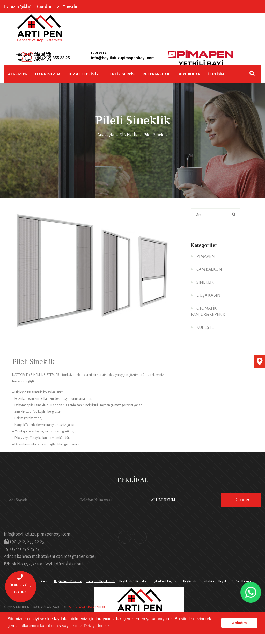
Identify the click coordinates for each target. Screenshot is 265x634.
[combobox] (177, 500)
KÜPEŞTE (205, 327)
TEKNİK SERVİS (121, 74)
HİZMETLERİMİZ (83, 74)
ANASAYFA (17, 74)
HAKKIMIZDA (48, 74)
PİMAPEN (205, 256)
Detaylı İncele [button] (96, 626)
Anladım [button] (239, 623)
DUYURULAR (188, 74)
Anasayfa (105, 135)
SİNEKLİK (129, 135)
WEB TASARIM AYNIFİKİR (89, 607)
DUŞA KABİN (208, 295)
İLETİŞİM (216, 74)
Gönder (242, 499)
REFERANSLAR (155, 74)
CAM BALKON (209, 269)
